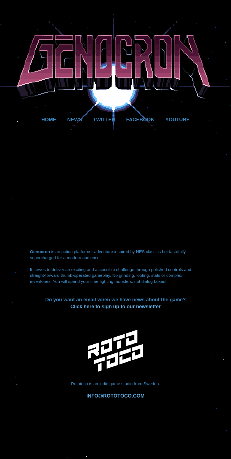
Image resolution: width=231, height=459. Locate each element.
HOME (48, 119)
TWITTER (104, 119)
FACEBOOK (140, 119)
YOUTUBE (177, 119)
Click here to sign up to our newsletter (115, 306)
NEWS (74, 119)
